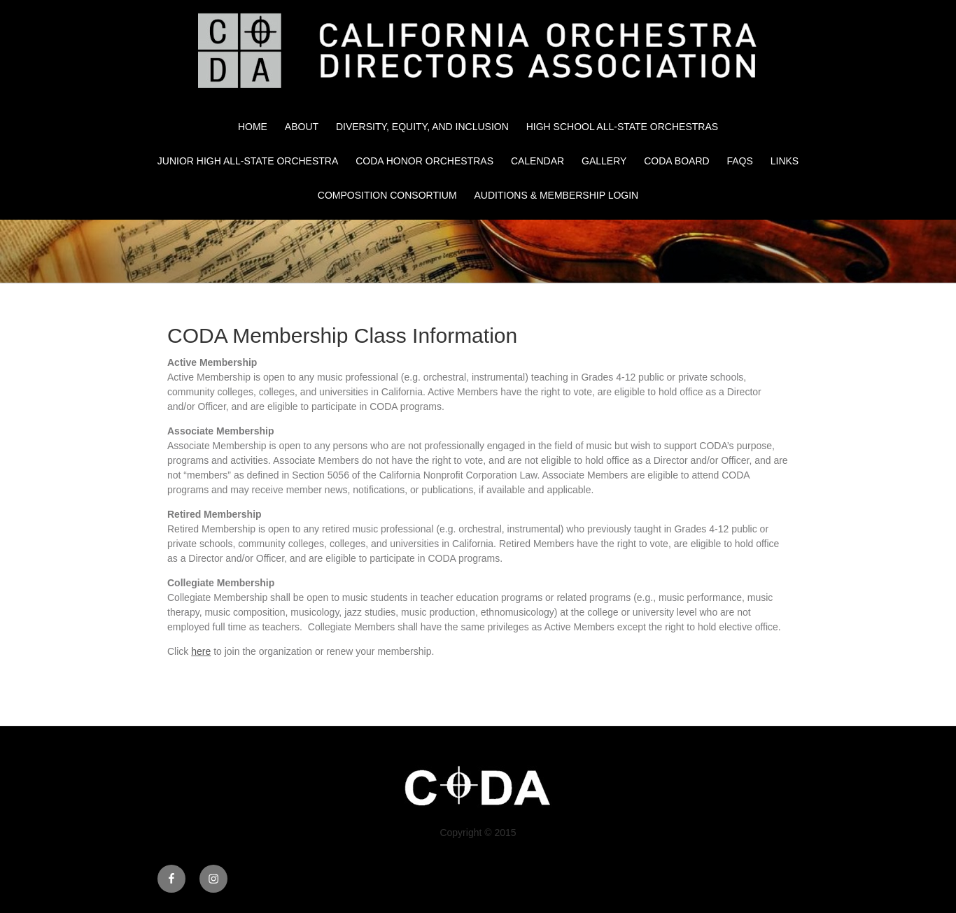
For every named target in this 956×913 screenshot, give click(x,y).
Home (252, 126)
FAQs (740, 161)
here (201, 651)
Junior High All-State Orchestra (248, 161)
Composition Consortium (387, 195)
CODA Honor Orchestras (424, 161)
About (301, 126)
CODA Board (676, 161)
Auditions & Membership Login (557, 195)
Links (785, 161)
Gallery (604, 161)
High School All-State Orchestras (622, 126)
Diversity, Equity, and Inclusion (422, 126)
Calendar (537, 161)
